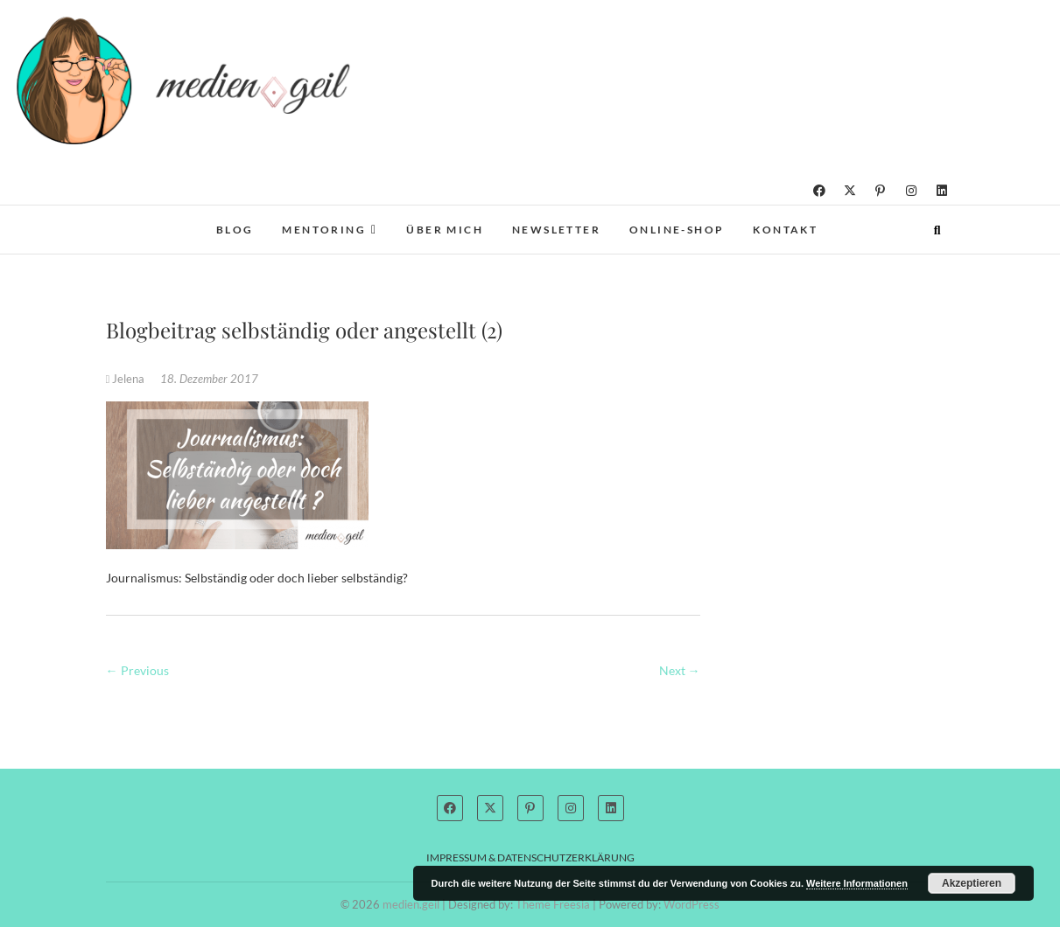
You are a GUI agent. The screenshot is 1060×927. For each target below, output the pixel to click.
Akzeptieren (971, 883)
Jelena (127, 379)
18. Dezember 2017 (209, 379)
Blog (235, 229)
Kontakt (785, 229)
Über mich (444, 229)
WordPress (691, 904)
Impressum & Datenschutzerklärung (530, 857)
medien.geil (411, 904)
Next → (679, 670)
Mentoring (324, 229)
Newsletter (556, 229)
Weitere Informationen (857, 883)
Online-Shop (676, 229)
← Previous (137, 670)
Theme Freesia (553, 904)
